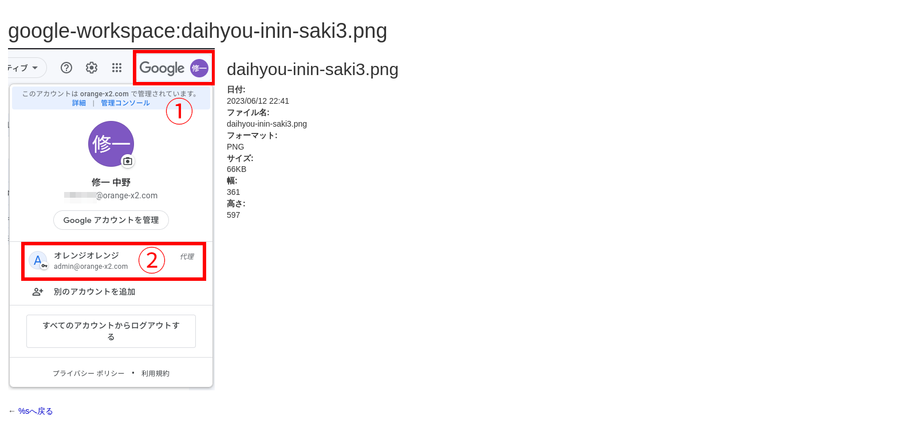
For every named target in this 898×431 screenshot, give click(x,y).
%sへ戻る (35, 411)
